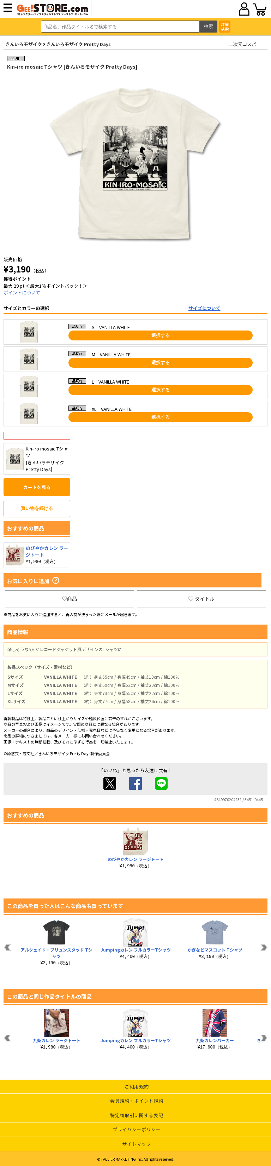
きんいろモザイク (23, 44)
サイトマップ (136, 1144)
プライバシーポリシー (137, 1129)
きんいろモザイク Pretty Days (78, 44)
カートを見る (37, 487)
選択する (160, 335)
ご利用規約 (137, 1086)
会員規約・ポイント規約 (136, 1100)
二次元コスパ (242, 44)
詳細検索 (225, 26)
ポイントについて (22, 292)
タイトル (201, 599)
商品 (69, 599)
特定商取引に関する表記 (136, 1115)
